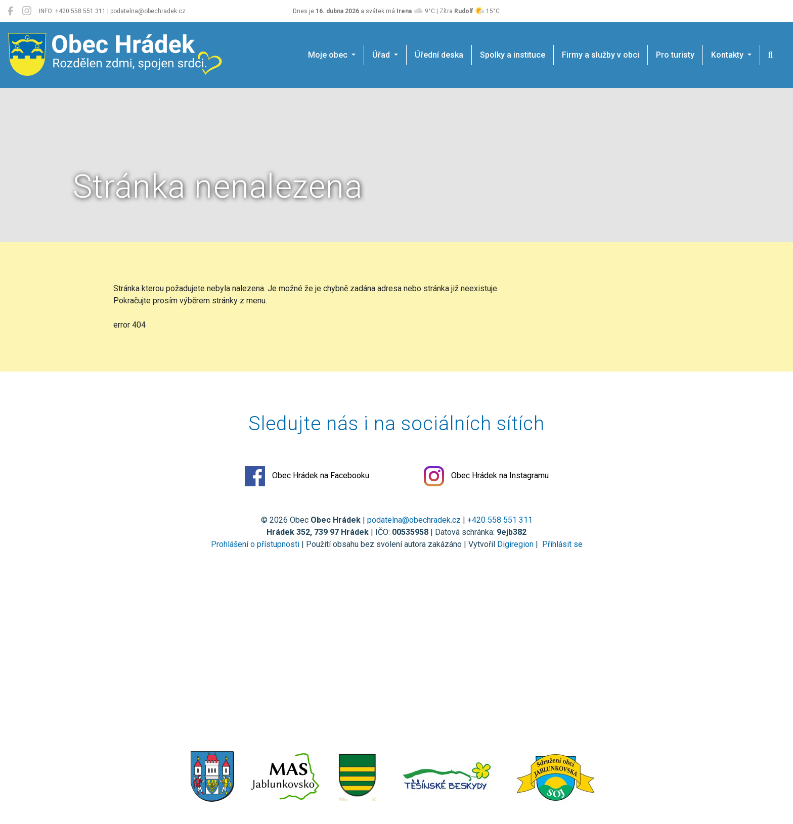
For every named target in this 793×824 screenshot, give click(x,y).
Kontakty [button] (728, 55)
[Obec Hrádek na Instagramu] (26, 11)
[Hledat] (770, 55)
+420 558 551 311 (500, 520)
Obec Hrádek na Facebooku (307, 476)
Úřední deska (439, 55)
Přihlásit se (561, 544)
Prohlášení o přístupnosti (255, 544)
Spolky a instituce (512, 55)
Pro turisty (675, 55)
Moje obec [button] (328, 55)
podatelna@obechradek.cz (414, 520)
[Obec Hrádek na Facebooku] (10, 11)
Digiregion (515, 544)
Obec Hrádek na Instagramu (486, 476)
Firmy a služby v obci (600, 55)
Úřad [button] (382, 55)
